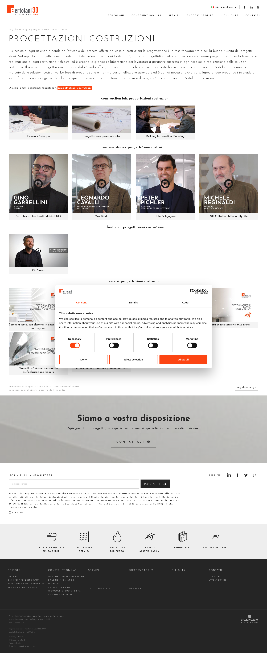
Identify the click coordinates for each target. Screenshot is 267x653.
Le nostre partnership (61, 594)
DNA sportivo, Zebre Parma (24, 580)
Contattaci (130, 442)
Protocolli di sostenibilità (64, 591)
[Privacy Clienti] (16, 637)
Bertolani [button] (116, 15)
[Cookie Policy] (15, 643)
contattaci (215, 576)
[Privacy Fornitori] (17, 640)
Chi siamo (13, 576)
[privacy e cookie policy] (24, 507)
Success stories (200, 15)
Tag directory (18, 29)
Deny (83, 359)
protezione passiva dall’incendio (45, 390)
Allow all (183, 359)
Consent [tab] (81, 302)
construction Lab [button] (147, 15)
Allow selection (133, 359)
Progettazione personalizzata (66, 576)
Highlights (230, 15)
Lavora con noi (218, 580)
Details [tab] (133, 302)
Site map (135, 589)
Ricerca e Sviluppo (59, 587)
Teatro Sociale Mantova (22, 587)
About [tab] (186, 302)
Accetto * (17, 512)
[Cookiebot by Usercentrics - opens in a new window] (192, 291)
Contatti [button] (252, 15)
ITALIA (223, 7)
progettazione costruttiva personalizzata (52, 386)
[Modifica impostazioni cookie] (22, 646)
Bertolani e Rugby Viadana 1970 (26, 584)
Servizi (174, 15)
